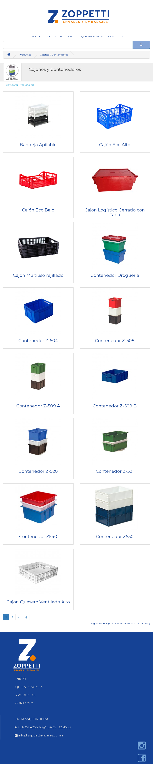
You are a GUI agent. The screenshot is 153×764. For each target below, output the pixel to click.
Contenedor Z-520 (38, 471)
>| (26, 617)
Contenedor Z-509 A (38, 405)
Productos (54, 36)
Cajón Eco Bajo (38, 209)
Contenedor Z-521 (115, 471)
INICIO (36, 36)
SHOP (71, 36)
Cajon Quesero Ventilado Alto (38, 601)
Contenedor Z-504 (38, 340)
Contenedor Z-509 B (115, 405)
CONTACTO (115, 36)
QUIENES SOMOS (92, 36)
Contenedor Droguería (114, 275)
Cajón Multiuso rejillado (38, 275)
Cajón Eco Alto (114, 144)
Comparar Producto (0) (20, 84)
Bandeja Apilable (38, 144)
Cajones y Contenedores (54, 54)
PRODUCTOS (25, 695)
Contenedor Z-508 (115, 340)
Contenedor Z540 (38, 536)
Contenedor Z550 (115, 536)
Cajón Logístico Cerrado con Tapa (115, 212)
